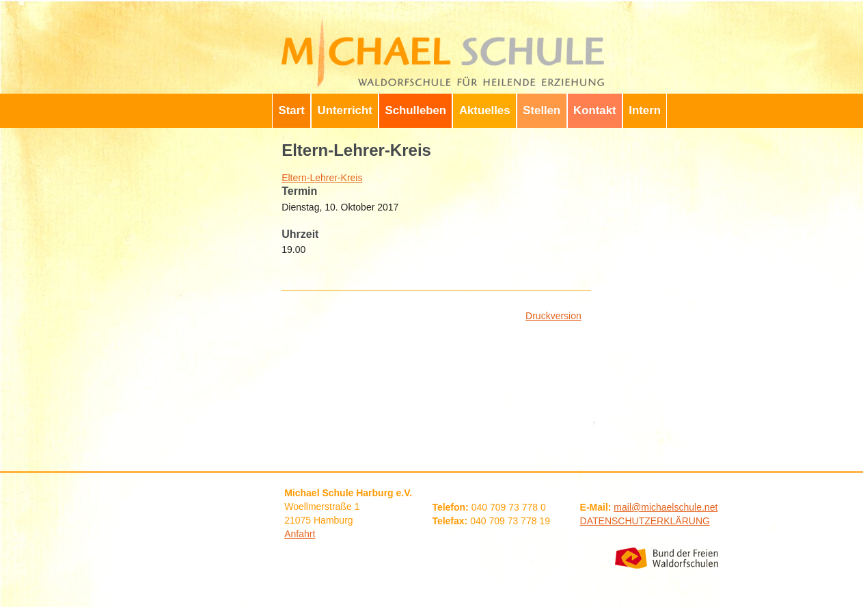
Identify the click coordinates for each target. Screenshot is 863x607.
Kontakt (594, 110)
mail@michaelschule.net (665, 507)
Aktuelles (484, 110)
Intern (645, 110)
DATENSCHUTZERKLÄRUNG (645, 520)
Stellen (541, 110)
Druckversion (553, 315)
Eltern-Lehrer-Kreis (322, 177)
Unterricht (345, 110)
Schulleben (416, 110)
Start (292, 110)
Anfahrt (299, 533)
